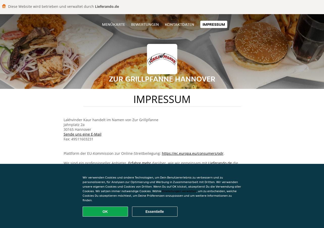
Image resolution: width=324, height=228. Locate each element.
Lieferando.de (220, 163)
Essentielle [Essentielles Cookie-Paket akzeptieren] (154, 212)
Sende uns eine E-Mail (83, 134)
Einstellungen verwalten (179, 191)
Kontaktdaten (179, 24)
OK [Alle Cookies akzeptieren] (105, 212)
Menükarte (113, 24)
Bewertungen (145, 24)
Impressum (214, 24)
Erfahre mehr (139, 163)
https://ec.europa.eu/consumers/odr (192, 153)
